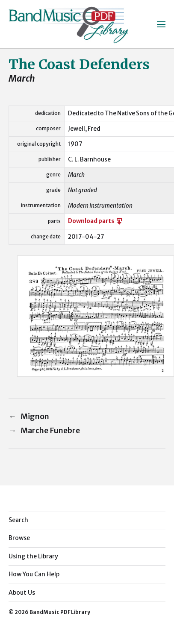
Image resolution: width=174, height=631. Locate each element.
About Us (22, 592)
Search (18, 520)
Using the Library (33, 556)
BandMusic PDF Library (59, 612)
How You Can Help (34, 574)
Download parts (96, 221)
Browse (19, 538)
